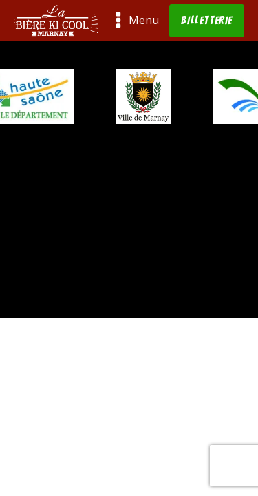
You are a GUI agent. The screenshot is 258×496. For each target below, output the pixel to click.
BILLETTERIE (207, 20)
